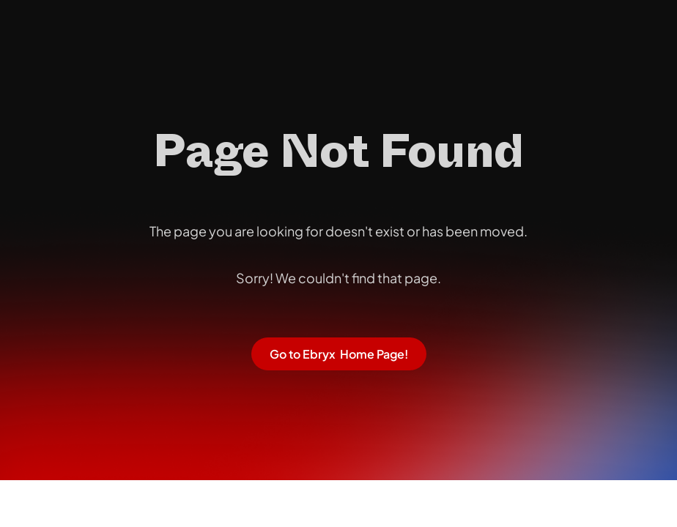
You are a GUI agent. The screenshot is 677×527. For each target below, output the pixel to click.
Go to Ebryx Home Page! (339, 354)
